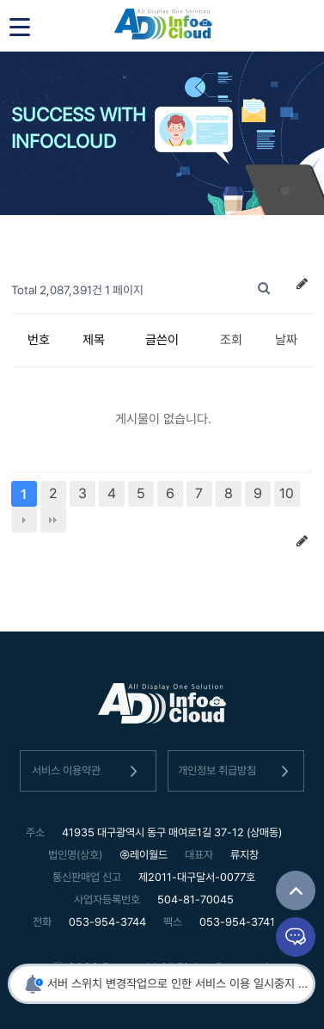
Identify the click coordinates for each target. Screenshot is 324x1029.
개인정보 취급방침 (236, 771)
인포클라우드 (162, 26)
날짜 (286, 340)
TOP (295, 890)
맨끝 (53, 520)
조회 (231, 340)
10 (286, 493)
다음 (24, 520)
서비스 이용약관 (88, 771)
